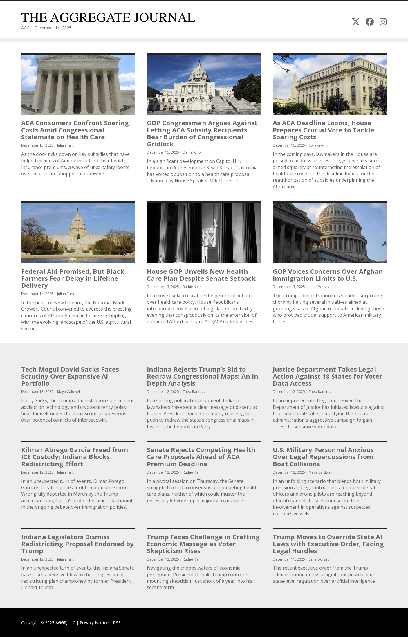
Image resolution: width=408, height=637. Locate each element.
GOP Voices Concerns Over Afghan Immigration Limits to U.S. (328, 274)
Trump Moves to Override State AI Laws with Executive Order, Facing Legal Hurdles (328, 543)
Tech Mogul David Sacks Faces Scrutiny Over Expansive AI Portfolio (70, 376)
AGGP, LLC (65, 622)
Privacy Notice (94, 622)
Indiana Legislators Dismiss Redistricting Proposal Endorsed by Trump (77, 543)
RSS (116, 622)
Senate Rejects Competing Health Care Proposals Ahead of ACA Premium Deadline (201, 456)
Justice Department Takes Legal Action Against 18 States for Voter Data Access (327, 376)
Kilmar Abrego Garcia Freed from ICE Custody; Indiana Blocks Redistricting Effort (74, 456)
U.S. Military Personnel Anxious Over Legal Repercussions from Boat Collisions (323, 456)
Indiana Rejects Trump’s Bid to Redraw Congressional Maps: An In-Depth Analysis (204, 376)
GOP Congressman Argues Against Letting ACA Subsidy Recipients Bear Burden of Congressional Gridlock (202, 133)
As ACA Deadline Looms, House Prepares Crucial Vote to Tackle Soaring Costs (323, 129)
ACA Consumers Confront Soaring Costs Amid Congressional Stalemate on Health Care (75, 129)
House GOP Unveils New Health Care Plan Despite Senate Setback (201, 274)
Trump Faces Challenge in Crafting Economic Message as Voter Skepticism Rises (203, 543)
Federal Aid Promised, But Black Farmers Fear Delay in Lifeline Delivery (72, 278)
